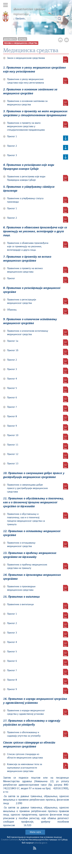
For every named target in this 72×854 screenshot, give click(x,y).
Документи (10, 39)
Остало (22, 39)
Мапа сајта (35, 832)
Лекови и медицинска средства (20, 43)
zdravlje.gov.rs (40, 843)
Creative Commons (9, 840)
